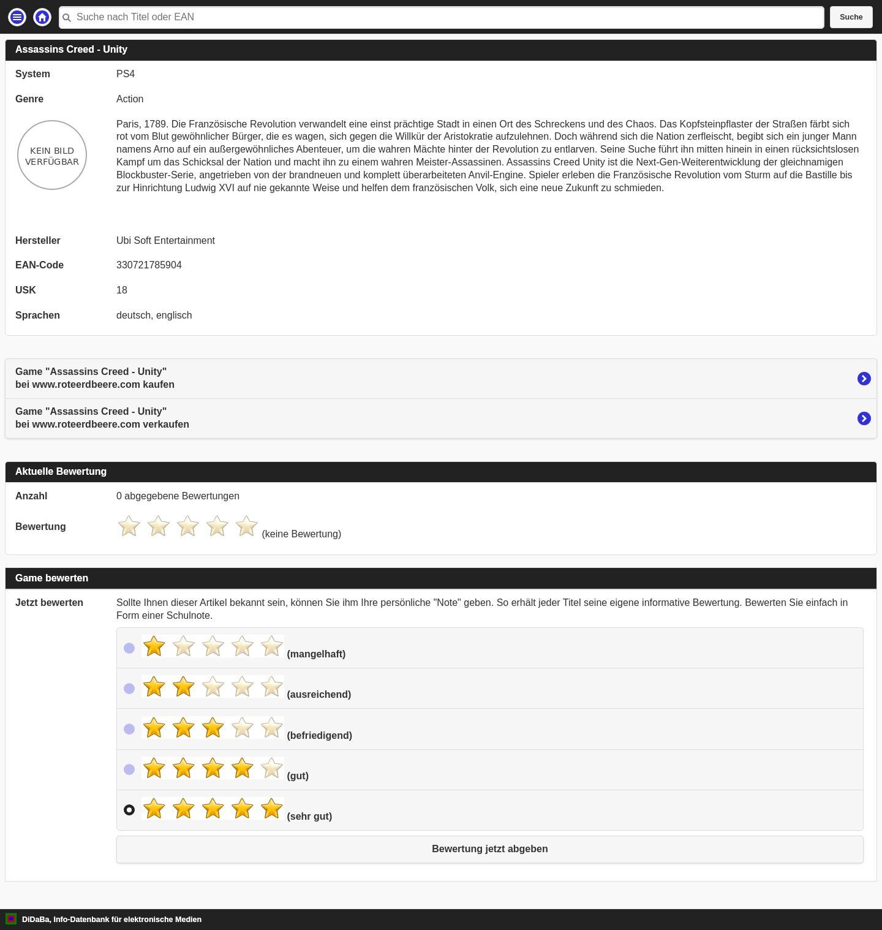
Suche (851, 17)
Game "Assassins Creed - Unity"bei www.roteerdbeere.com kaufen (95, 378)
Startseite (42, 17)
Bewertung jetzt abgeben (490, 849)
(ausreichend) (246, 687)
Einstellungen (17, 17)
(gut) (225, 769)
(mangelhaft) (243, 647)
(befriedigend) (246, 728)
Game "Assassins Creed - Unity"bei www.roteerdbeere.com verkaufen (102, 417)
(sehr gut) (236, 809)
